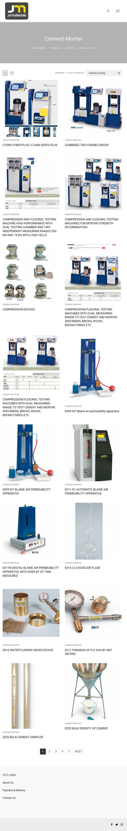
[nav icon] (117, 11)
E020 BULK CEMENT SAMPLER (23, 737)
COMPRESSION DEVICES (19, 309)
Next (78, 751)
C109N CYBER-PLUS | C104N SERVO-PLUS (30, 145)
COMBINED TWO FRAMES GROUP (87, 145)
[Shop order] (104, 73)
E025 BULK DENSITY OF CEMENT (86, 728)
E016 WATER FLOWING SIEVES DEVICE (28, 650)
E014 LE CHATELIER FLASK (82, 567)
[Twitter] (116, 824)
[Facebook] (111, 824)
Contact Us (9, 797)
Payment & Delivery (14, 790)
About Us (8, 782)
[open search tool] (108, 10)
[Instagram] (121, 824)
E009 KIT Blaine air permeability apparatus (92, 411)
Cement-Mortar (11, 140)
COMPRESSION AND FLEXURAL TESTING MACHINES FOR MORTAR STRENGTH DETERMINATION (91, 223)
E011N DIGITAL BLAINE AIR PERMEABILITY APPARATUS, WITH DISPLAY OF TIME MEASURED (31, 571)
